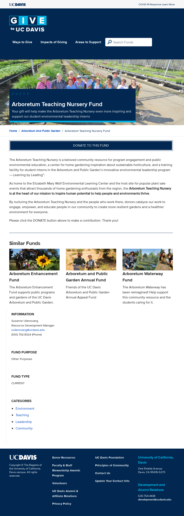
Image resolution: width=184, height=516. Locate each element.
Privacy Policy (61, 503)
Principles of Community (112, 465)
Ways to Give (22, 42)
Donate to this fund (91, 145)
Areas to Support (88, 42)
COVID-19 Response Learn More (157, 4)
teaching (22, 415)
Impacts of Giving (54, 42)
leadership (24, 421)
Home (13, 131)
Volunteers (59, 483)
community (24, 428)
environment (25, 408)
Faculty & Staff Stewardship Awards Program (66, 470)
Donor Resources (63, 457)
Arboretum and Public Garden (40, 131)
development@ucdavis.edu (154, 499)
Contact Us (102, 473)
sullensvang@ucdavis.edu (28, 330)
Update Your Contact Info (112, 481)
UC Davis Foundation (109, 457)
